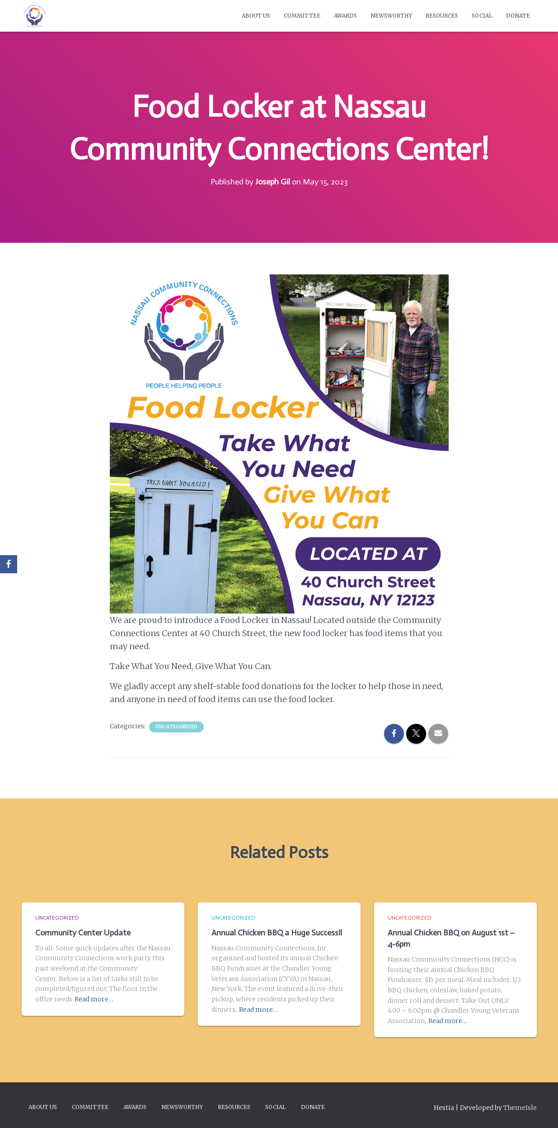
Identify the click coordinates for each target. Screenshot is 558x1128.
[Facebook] (8, 564)
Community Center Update (83, 933)
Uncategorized (176, 727)
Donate (518, 15)
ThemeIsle (520, 1108)
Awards (345, 15)
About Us (256, 15)
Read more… (94, 999)
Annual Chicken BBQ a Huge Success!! (276, 933)
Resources (442, 15)
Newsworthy (391, 15)
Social (482, 15)
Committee (302, 15)
